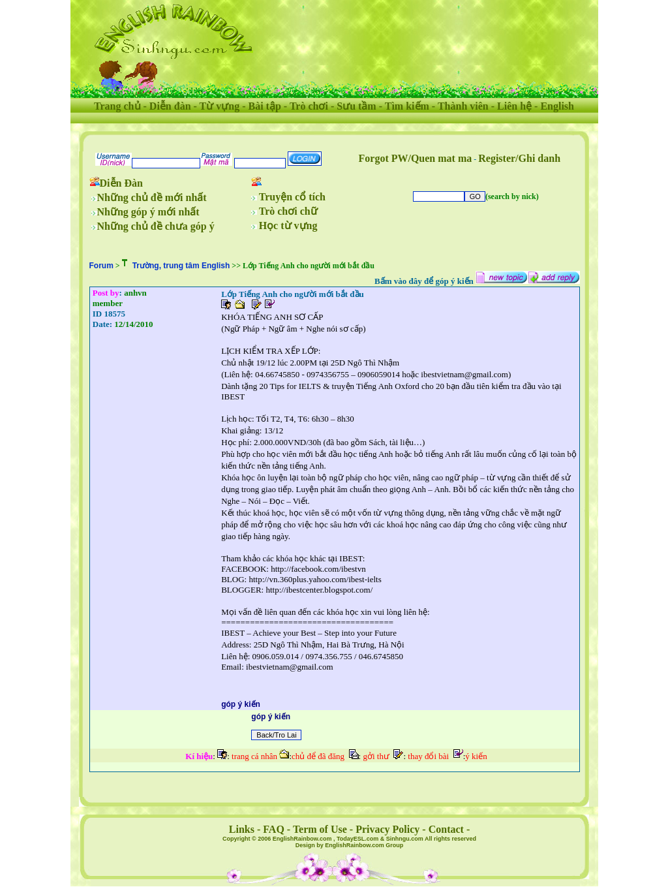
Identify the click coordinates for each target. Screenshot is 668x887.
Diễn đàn (170, 106)
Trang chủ (117, 106)
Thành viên (463, 106)
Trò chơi (309, 106)
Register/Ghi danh (519, 158)
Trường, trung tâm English (181, 265)
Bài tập (264, 106)
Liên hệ (514, 106)
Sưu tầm (356, 106)
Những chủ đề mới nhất (152, 197)
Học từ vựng (288, 225)
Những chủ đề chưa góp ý (156, 226)
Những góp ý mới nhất (148, 211)
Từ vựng (220, 106)
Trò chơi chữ (288, 211)
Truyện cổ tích (292, 196)
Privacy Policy (387, 829)
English (557, 106)
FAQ (273, 829)
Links (241, 829)
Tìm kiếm (407, 106)
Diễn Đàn (121, 183)
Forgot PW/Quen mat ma (415, 158)
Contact (446, 829)
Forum (101, 265)
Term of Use (320, 829)
